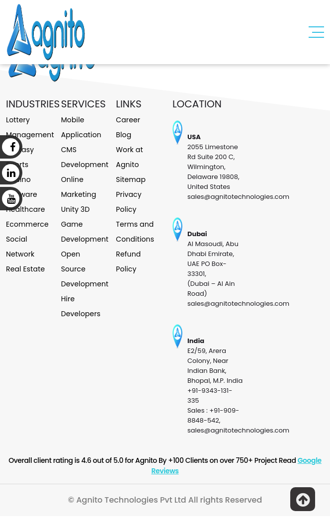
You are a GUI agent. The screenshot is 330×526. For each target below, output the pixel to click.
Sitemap (131, 179)
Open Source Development (85, 269)
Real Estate (25, 269)
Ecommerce (27, 224)
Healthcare (25, 209)
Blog (123, 135)
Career (128, 120)
